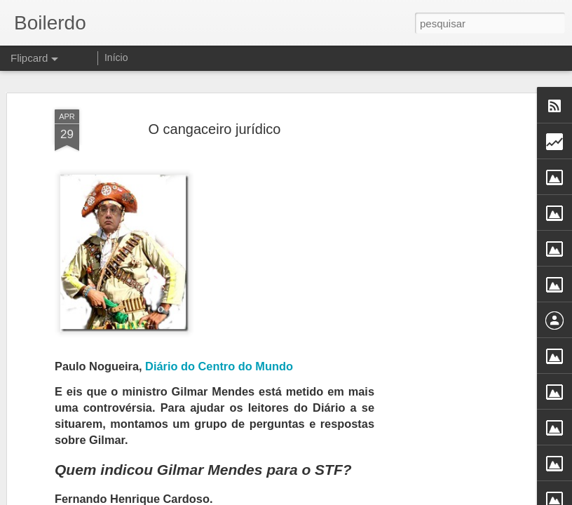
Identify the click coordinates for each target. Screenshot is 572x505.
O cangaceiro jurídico (215, 129)
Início (116, 57)
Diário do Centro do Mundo (219, 366)
